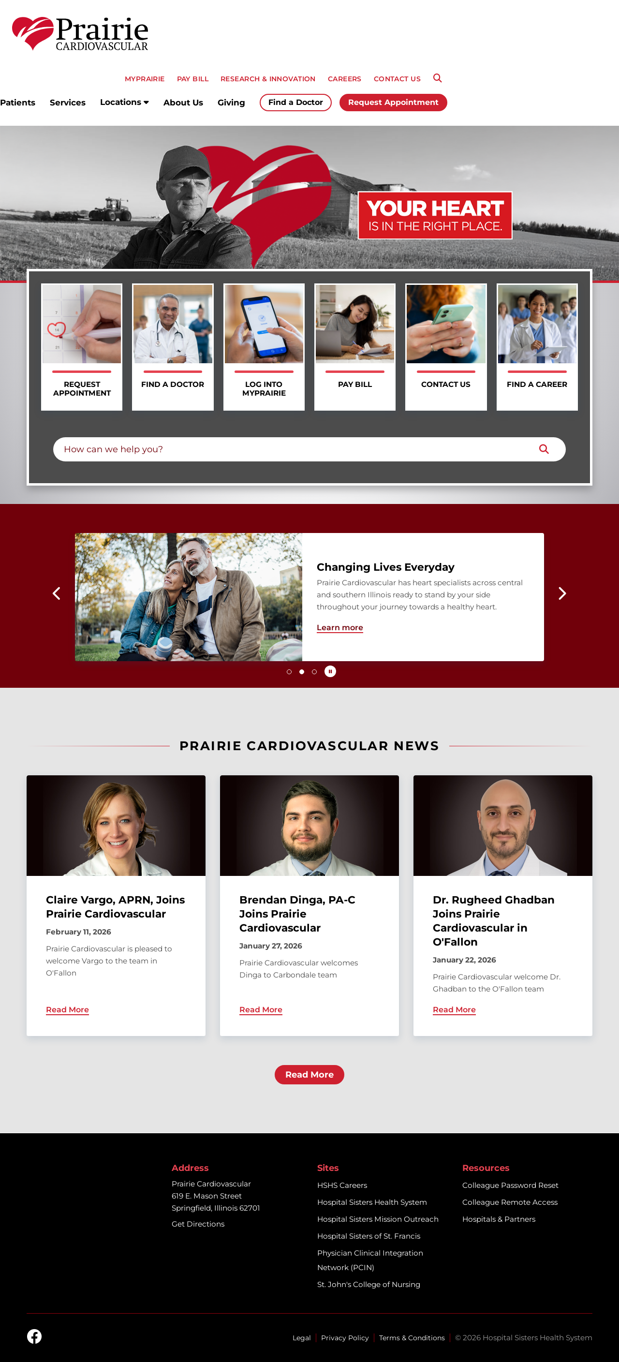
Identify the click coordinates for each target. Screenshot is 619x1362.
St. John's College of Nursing (368, 1284)
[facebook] (34, 1337)
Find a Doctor (295, 102)
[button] (57, 593)
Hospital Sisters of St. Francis (368, 1236)
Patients (17, 102)
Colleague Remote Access (510, 1202)
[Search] (437, 78)
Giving (231, 102)
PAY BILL (192, 78)
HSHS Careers (342, 1185)
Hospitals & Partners (498, 1219)
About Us (183, 102)
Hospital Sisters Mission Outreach (378, 1219)
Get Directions (198, 1224)
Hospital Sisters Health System (372, 1202)
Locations (124, 102)
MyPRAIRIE (145, 78)
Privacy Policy (345, 1337)
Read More (309, 1074)
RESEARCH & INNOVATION (268, 78)
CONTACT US (397, 78)
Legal (302, 1337)
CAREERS (345, 78)
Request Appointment (393, 102)
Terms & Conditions (412, 1337)
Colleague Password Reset (510, 1185)
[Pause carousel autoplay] (330, 671)
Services (68, 102)
